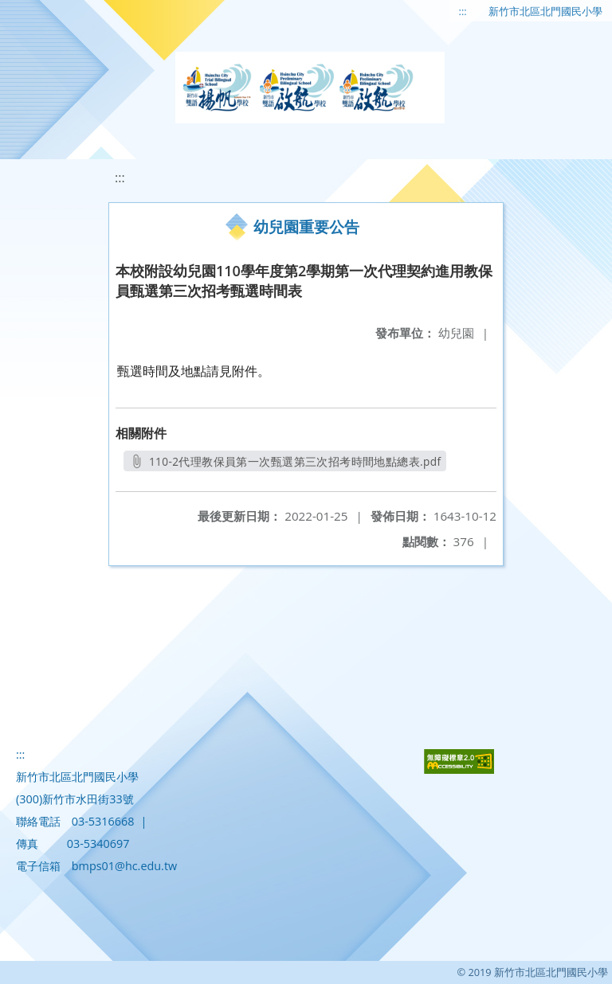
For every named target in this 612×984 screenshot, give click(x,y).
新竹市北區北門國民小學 (545, 11)
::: (463, 11)
